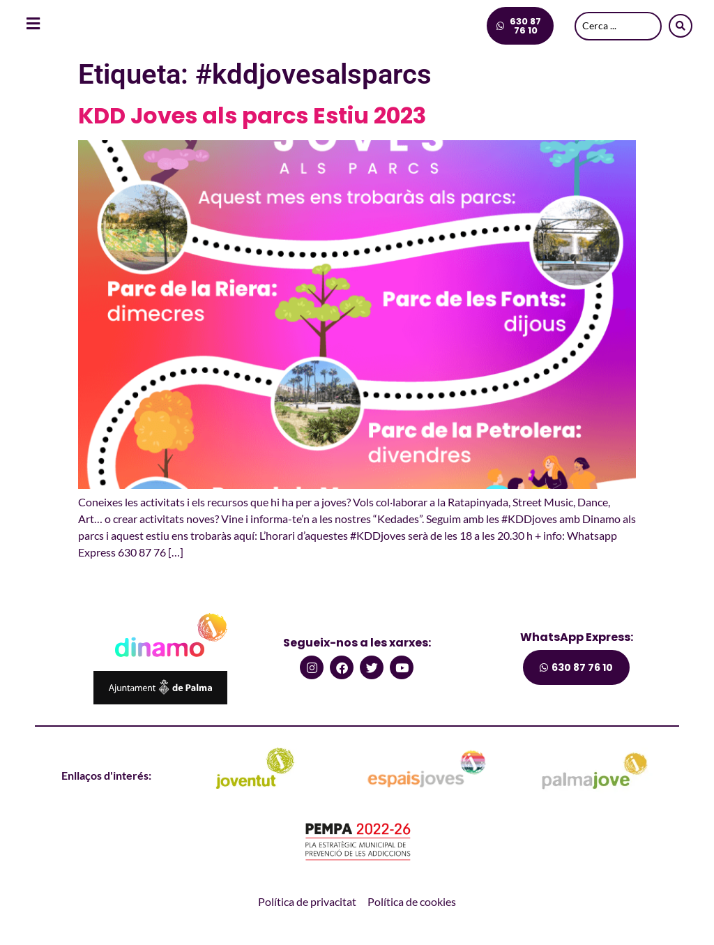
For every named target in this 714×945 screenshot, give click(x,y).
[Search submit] (680, 26)
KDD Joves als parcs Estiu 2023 (252, 115)
